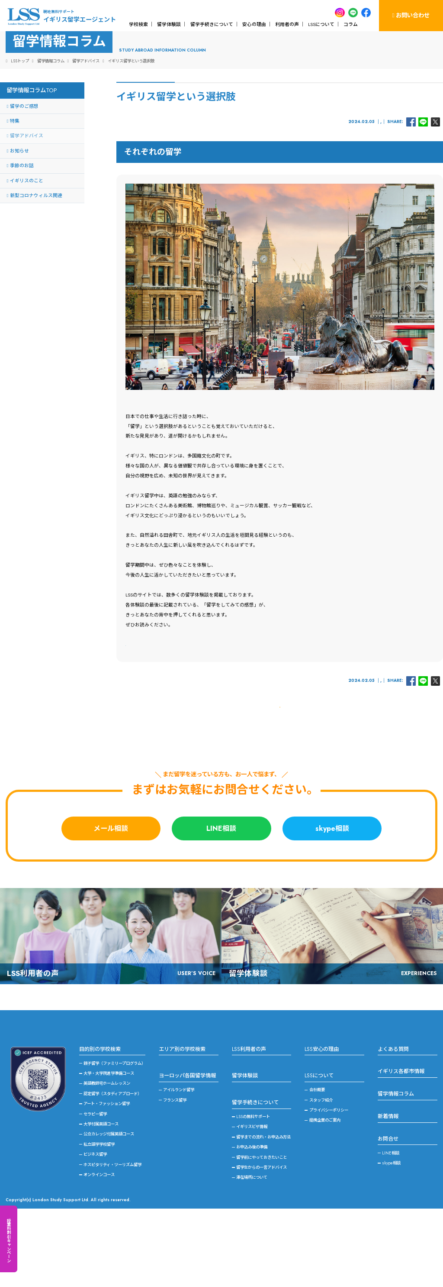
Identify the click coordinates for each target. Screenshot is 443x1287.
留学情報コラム (396, 1172)
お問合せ (388, 1217)
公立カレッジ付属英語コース (108, 1212)
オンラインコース (99, 1253)
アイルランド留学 (178, 1168)
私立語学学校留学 (99, 1223)
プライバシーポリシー (328, 1189)
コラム (350, 24)
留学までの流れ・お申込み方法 (263, 1215)
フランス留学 (174, 1179)
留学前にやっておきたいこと (261, 1236)
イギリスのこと (339, 169)
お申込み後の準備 (251, 1225)
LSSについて (321, 24)
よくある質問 (393, 1127)
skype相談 (332, 907)
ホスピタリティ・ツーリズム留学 (112, 1243)
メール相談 (110, 907)
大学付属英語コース (101, 1202)
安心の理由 (254, 24)
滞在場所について (251, 1256)
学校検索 (138, 24)
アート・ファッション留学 (106, 1182)
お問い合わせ (411, 15)
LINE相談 (221, 907)
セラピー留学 (95, 1193)
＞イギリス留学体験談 (149, 692)
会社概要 (317, 1168)
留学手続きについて (211, 24)
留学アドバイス (368, 169)
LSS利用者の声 (249, 1127)
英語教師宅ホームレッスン (106, 1162)
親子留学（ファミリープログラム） (114, 1142)
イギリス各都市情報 (401, 1150)
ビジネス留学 (95, 1233)
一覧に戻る (280, 779)
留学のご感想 (24, 153)
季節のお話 (22, 213)
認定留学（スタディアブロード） (112, 1172)
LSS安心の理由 (322, 1127)
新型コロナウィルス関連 (36, 243)
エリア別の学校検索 (182, 1127)
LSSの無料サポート (253, 1195)
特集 (14, 168)
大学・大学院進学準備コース (108, 1152)
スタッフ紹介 (321, 1179)
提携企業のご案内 (324, 1199)
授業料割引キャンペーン (9, 1240)
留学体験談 (169, 24)
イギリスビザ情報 (251, 1206)
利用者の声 (287, 24)
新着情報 (388, 1195)
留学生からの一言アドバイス (261, 1246)
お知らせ (19, 198)
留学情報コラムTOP (31, 138)
